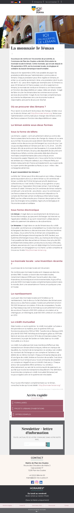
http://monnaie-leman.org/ (49, 385)
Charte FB (22, 505)
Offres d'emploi (22, 414)
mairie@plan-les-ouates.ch (37, 478)
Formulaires (19, 403)
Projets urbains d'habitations (28, 408)
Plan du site (52, 505)
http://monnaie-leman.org (41, 113)
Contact (66, 505)
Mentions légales (7, 505)
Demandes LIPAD (37, 505)
